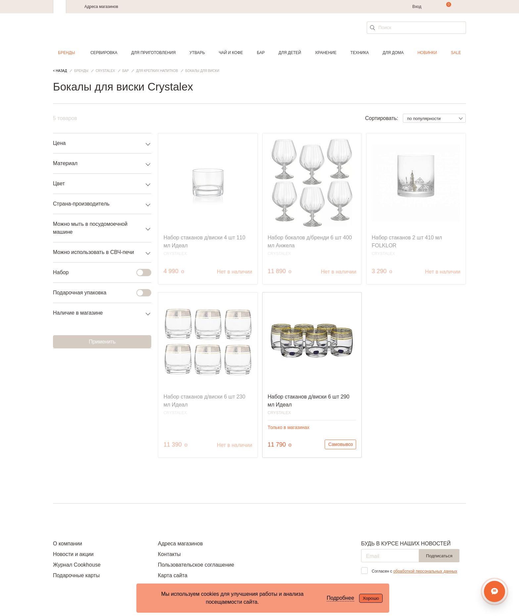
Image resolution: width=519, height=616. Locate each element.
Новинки (427, 52)
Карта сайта (172, 575)
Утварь (197, 52)
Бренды (66, 52)
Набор (98, 272)
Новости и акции (73, 554)
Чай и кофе (231, 52)
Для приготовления (153, 52)
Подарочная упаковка (98, 292)
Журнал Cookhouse (77, 565)
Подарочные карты (76, 575)
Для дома (393, 52)
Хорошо (371, 598)
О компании (67, 543)
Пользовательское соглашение (196, 565)
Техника (360, 52)
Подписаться (439, 555)
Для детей (290, 52)
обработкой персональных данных (425, 571)
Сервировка (103, 52)
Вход (416, 6)
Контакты (169, 554)
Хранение (325, 52)
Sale (456, 52)
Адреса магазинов (101, 6)
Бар (261, 52)
